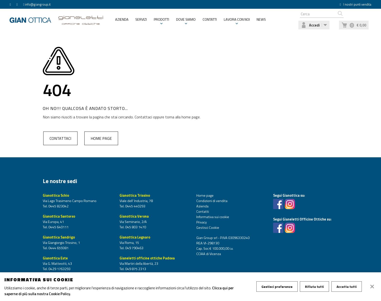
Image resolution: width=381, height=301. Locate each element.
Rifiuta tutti (315, 286)
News (261, 21)
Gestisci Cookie (207, 227)
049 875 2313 (135, 269)
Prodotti (161, 21)
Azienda (122, 21)
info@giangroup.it (38, 4)
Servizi (141, 21)
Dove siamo (186, 21)
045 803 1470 (135, 227)
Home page (101, 138)
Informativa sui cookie (212, 217)
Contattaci (60, 138)
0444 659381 (58, 248)
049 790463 (133, 248)
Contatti (210, 21)
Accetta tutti (348, 286)
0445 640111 (58, 227)
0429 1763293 (59, 269)
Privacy (201, 222)
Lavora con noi (237, 21)
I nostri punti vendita (355, 4)
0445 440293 (134, 206)
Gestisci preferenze (277, 286)
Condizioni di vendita (211, 201)
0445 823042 (58, 206)
